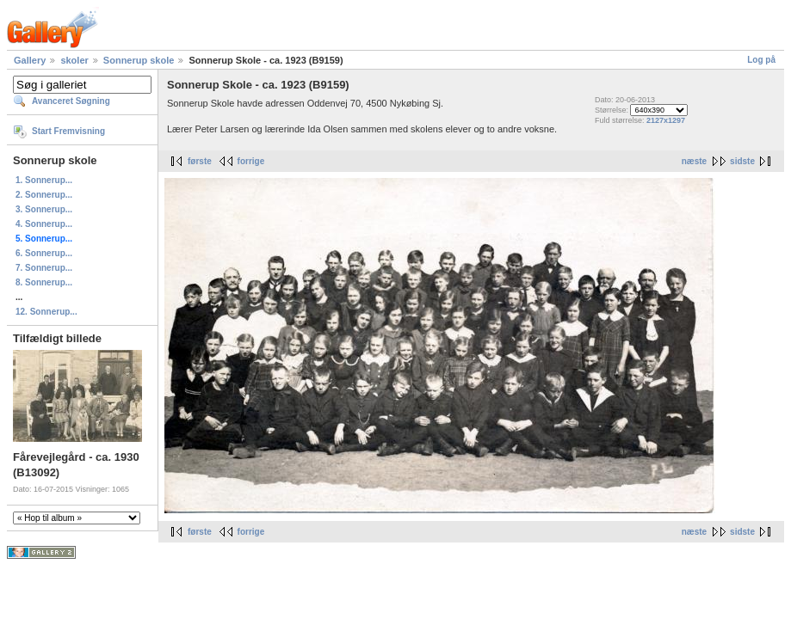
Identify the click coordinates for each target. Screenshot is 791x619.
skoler (74, 60)
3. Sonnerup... (43, 209)
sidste (742, 161)
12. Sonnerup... (46, 311)
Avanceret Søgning (71, 101)
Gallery (30, 60)
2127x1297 (665, 120)
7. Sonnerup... (43, 268)
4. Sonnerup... (43, 224)
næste (694, 161)
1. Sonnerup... (43, 180)
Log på (761, 59)
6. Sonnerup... (43, 253)
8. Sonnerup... (43, 282)
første (200, 161)
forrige (251, 161)
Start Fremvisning (68, 131)
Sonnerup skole (139, 60)
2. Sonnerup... (43, 194)
